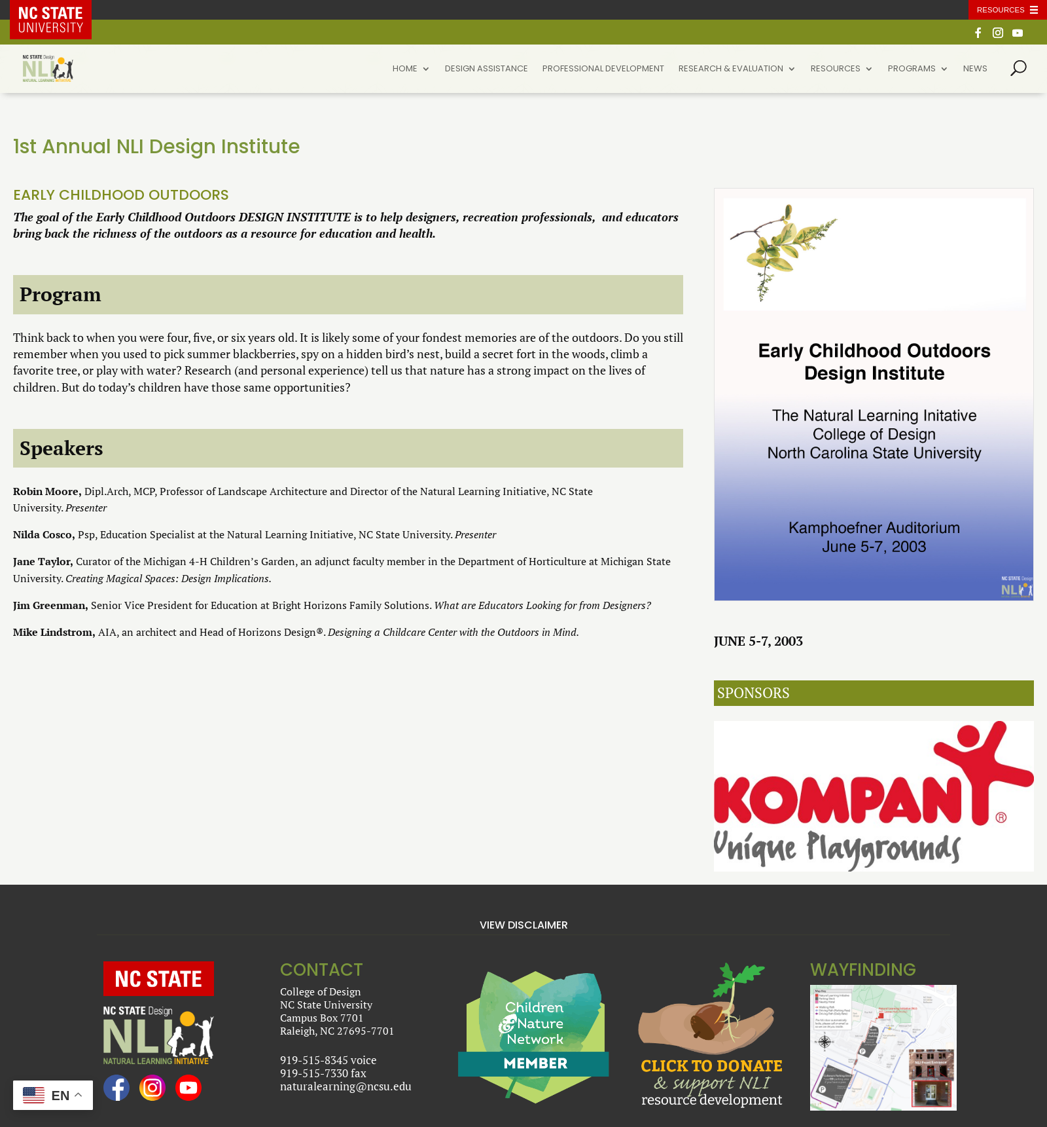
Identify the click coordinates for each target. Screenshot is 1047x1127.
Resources (836, 69)
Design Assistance (486, 69)
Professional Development (603, 69)
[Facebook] (978, 36)
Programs (912, 69)
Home (405, 69)
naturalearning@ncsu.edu (346, 1086)
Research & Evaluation (731, 69)
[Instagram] (998, 36)
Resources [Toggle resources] (1001, 10)
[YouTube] (1017, 36)
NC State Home (60, 10)
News (975, 69)
